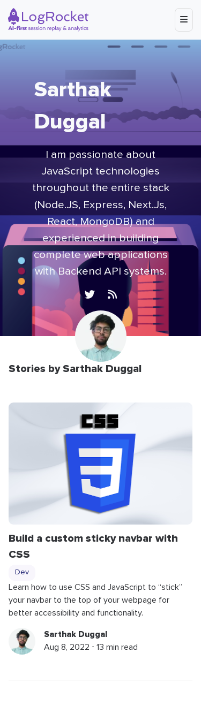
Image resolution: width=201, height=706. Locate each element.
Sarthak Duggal (75, 634)
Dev (22, 572)
